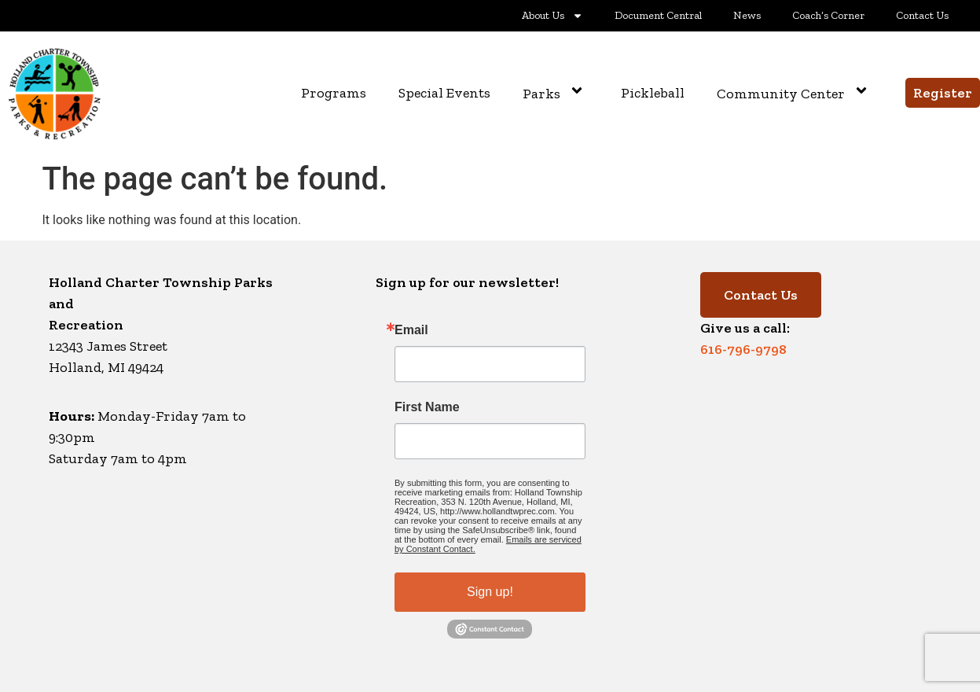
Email (411, 330)
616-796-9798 (743, 349)
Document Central (658, 15)
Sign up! (490, 591)
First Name (427, 407)
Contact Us (922, 15)
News (747, 15)
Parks (556, 93)
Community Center (795, 93)
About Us (552, 16)
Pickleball (653, 92)
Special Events (444, 92)
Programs (333, 92)
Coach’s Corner (828, 15)
